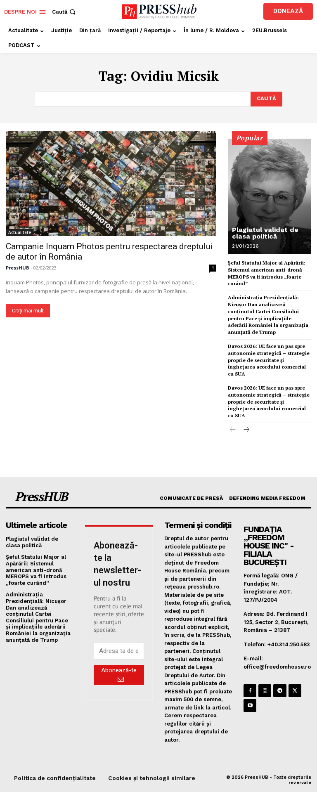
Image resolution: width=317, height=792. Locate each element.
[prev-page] (233, 430)
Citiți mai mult (28, 311)
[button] (64, 12)
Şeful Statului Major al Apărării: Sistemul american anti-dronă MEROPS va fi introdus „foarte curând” (36, 570)
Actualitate (19, 233)
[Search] (266, 99)
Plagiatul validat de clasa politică (265, 233)
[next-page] (246, 430)
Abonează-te (119, 674)
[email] (119, 651)
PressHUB (17, 268)
